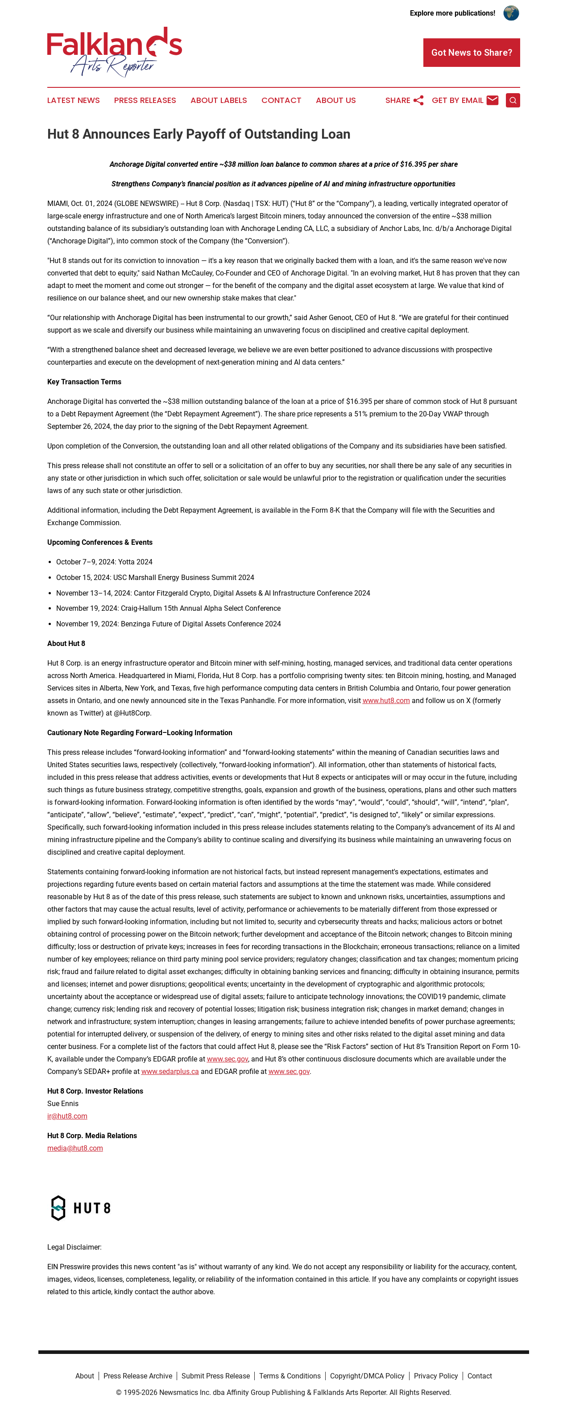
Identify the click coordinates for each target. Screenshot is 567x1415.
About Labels (218, 100)
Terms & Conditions (290, 1376)
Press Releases (145, 100)
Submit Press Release (216, 1376)
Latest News (73, 100)
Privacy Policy (436, 1376)
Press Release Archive (137, 1376)
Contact (281, 100)
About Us (336, 100)
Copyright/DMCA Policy (367, 1376)
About (84, 1376)
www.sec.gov (227, 1059)
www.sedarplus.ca (170, 1071)
